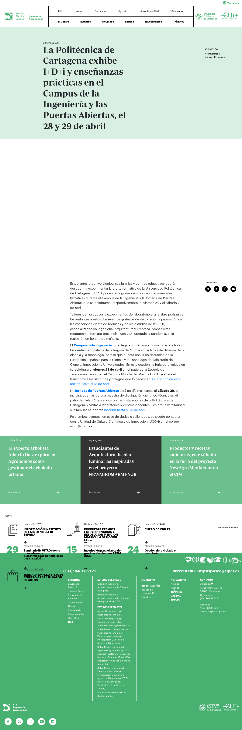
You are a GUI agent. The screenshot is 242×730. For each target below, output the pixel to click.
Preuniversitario (212, 53)
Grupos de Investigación (148, 591)
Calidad (79, 10)
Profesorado (74, 609)
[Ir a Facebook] (8, 721)
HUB (60, 10)
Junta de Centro (76, 591)
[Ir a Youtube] (41, 721)
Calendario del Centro (76, 604)
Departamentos (76, 613)
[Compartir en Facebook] (225, 288)
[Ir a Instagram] (30, 721)
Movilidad (108, 21)
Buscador (177, 10)
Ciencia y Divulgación (215, 57)
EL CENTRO (74, 579)
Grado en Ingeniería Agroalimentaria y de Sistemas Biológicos (113, 587)
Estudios (85, 21)
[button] (183, 3)
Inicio (46, 31)
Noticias (175, 583)
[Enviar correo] (233, 288)
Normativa (73, 617)
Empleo (129, 21)
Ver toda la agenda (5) (228, 527)
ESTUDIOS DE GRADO (109, 579)
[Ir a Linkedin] (52, 721)
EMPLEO (175, 599)
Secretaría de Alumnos (75, 597)
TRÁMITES (176, 591)
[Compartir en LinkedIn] (208, 288)
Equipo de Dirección (73, 585)
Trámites (178, 21)
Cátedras (146, 597)
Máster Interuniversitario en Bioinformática (111, 694)
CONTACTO (206, 579)
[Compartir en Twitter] (216, 288)
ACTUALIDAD (178, 579)
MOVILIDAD (148, 579)
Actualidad (101, 10)
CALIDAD (176, 595)
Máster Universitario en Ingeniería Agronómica (109, 613)
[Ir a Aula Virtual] (217, 561)
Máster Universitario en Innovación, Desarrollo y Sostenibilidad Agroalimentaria (113, 622)
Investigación (153, 21)
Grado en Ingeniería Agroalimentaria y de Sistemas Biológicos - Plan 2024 (113, 598)
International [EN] (149, 10)
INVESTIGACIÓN (150, 585)
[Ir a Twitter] (19, 721)
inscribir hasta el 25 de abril (124, 410)
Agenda (122, 10)
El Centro (63, 21)
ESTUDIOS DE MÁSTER (109, 607)
